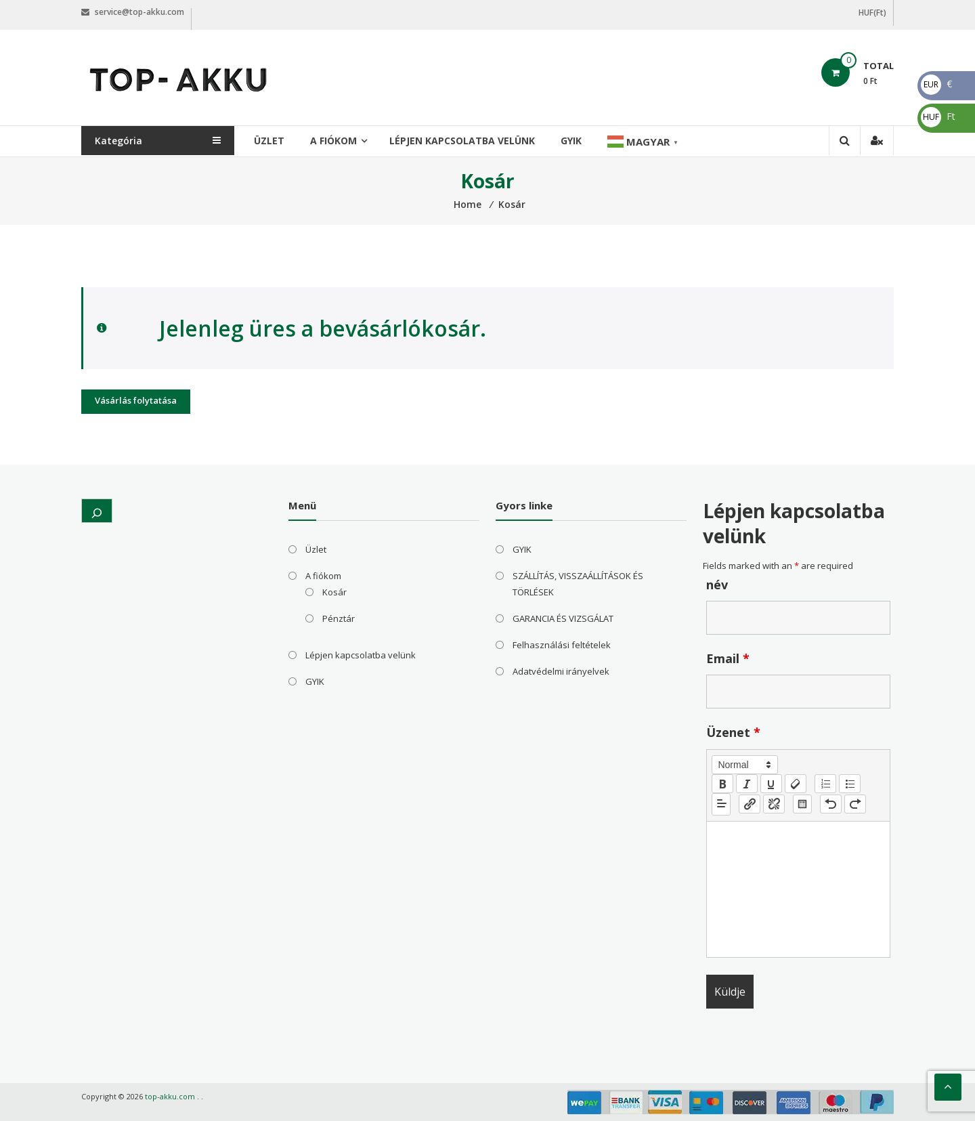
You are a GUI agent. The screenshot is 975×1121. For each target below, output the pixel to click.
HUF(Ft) (872, 12)
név (717, 584)
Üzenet (733, 732)
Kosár (334, 592)
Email (728, 658)
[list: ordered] (825, 783)
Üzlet (272, 140)
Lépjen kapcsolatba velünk (465, 140)
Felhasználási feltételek (562, 645)
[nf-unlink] (774, 804)
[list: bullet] (850, 783)
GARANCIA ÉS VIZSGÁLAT (563, 618)
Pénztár (338, 618)
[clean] (795, 783)
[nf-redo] (855, 804)
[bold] (722, 783)
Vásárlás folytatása (136, 400)
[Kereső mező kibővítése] (96, 511)
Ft (938, 116)
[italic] (747, 783)
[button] (744, 765)
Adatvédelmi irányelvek (561, 671)
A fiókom (336, 140)
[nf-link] (749, 804)
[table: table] (802, 804)
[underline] (771, 783)
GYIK (574, 140)
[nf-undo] (831, 804)
